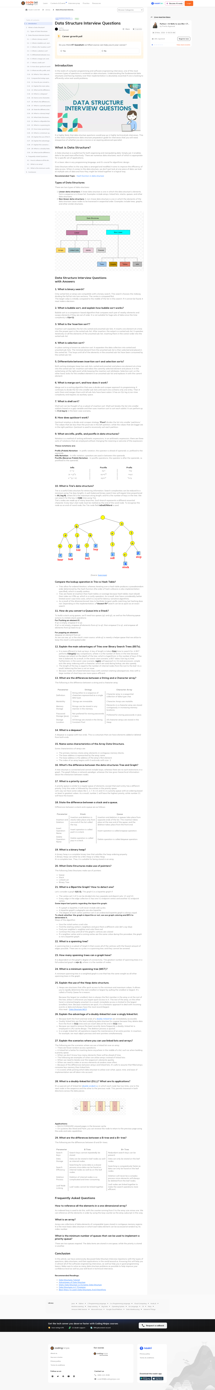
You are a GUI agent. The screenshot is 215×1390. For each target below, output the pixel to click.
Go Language (133, 1306)
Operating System (118, 1306)
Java (73, 1303)
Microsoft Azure (96, 1309)
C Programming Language (97, 1303)
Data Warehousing (132, 1309)
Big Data (105, 1306)
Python (81, 1303)
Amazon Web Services (79, 1309)
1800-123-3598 (103, 1375)
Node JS (153, 1303)
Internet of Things (150, 1309)
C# (143, 1306)
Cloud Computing (140, 1303)
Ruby (149, 1306)
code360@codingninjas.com (108, 1379)
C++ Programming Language (120, 1303)
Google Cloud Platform (114, 1309)
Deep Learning (93, 1306)
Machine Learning (78, 1306)
